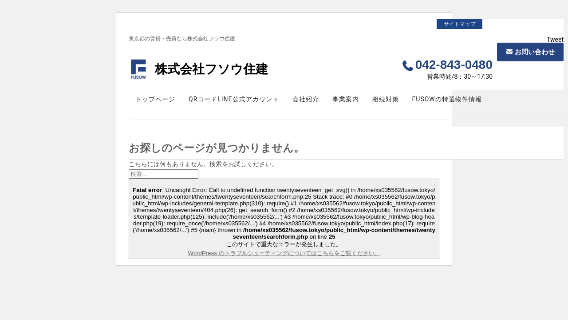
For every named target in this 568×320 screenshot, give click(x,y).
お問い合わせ (535, 52)
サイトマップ (460, 24)
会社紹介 (305, 99)
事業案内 (345, 99)
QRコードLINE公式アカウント (234, 99)
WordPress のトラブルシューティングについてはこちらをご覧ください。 (284, 253)
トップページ (155, 99)
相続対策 (385, 99)
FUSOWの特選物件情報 (447, 99)
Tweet (555, 39)
